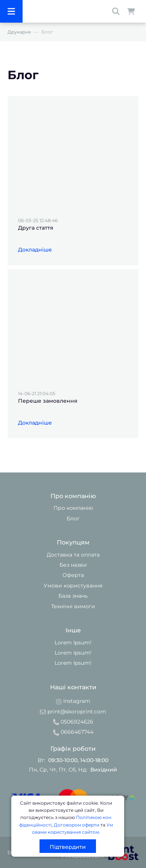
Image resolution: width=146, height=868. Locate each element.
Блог (73, 518)
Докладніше (35, 249)
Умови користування (73, 585)
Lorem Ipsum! (73, 642)
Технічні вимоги (73, 606)
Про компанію (73, 508)
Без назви (73, 564)
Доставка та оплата (73, 554)
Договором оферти (76, 825)
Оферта (73, 575)
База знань (73, 595)
